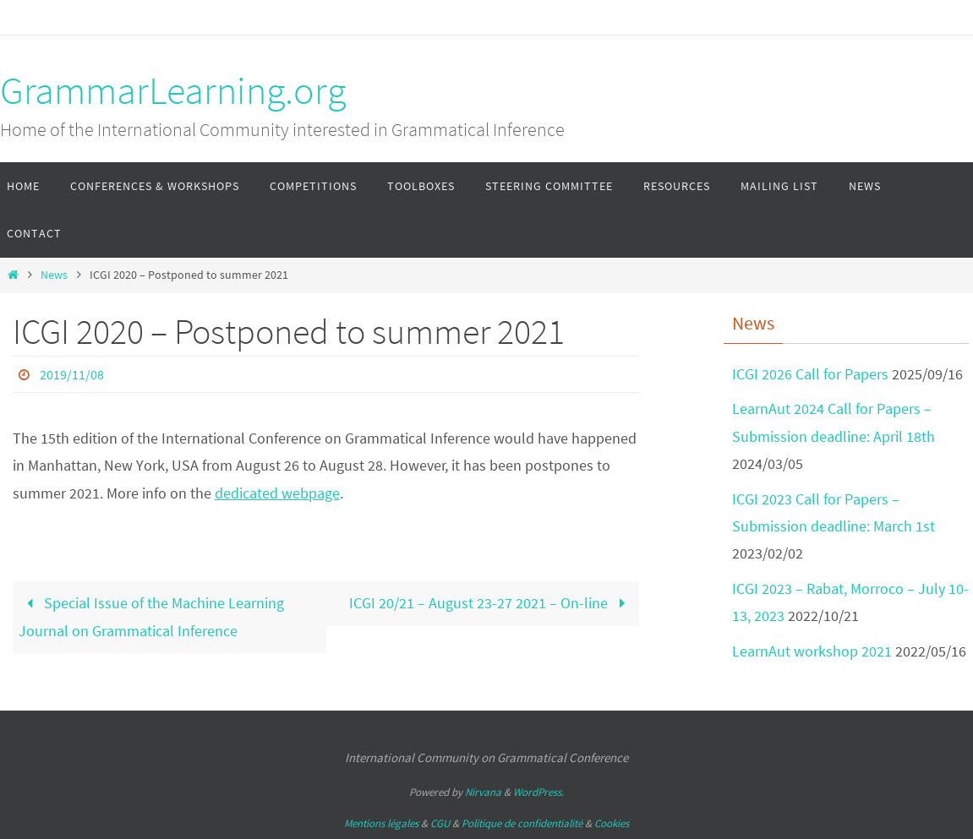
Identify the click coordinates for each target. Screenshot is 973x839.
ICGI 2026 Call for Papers (810, 374)
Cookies (611, 823)
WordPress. (538, 792)
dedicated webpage (277, 493)
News (54, 274)
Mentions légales (381, 823)
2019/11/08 (72, 374)
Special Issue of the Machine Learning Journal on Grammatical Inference (151, 616)
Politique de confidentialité (522, 823)
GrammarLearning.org (173, 90)
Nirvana (483, 792)
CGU (440, 823)
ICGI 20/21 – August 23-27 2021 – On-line (490, 603)
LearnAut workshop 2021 (812, 651)
